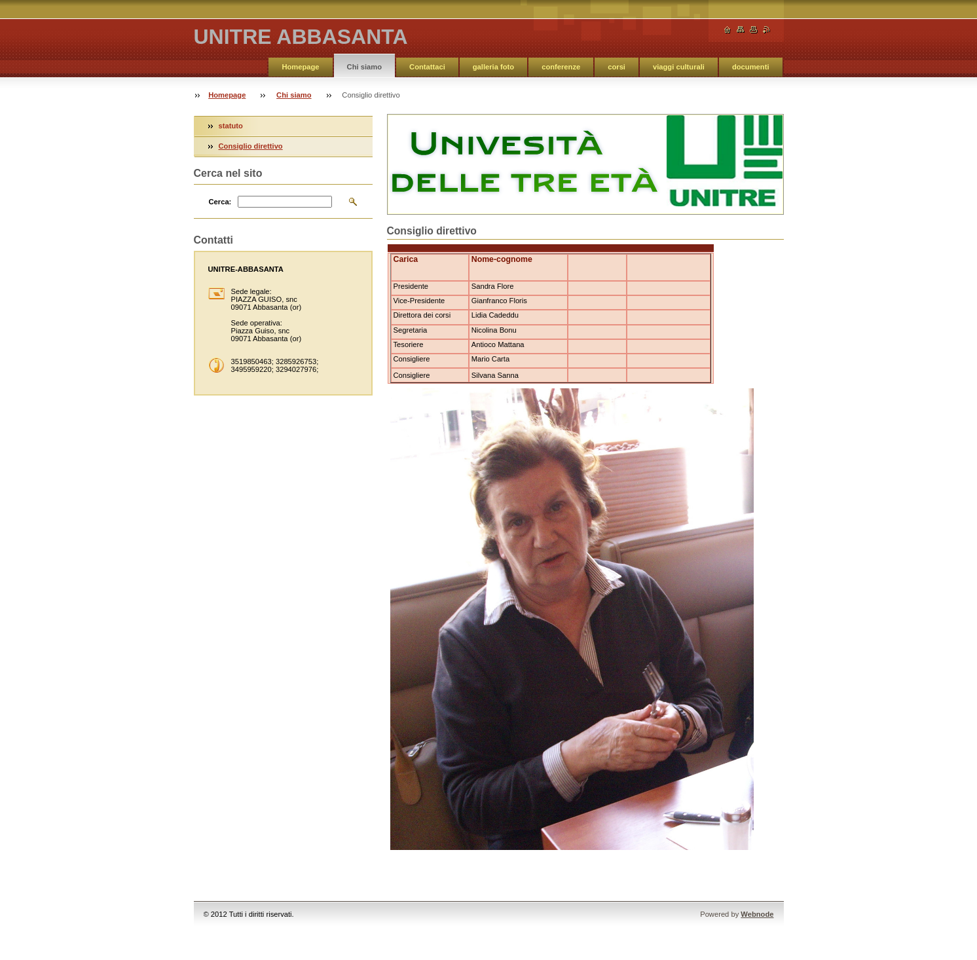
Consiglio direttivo (251, 146)
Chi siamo (364, 67)
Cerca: (220, 202)
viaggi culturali (679, 67)
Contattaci (427, 67)
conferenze (561, 67)
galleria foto (493, 67)
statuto (231, 126)
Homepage (300, 67)
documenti (750, 67)
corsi (616, 67)
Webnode (757, 914)
